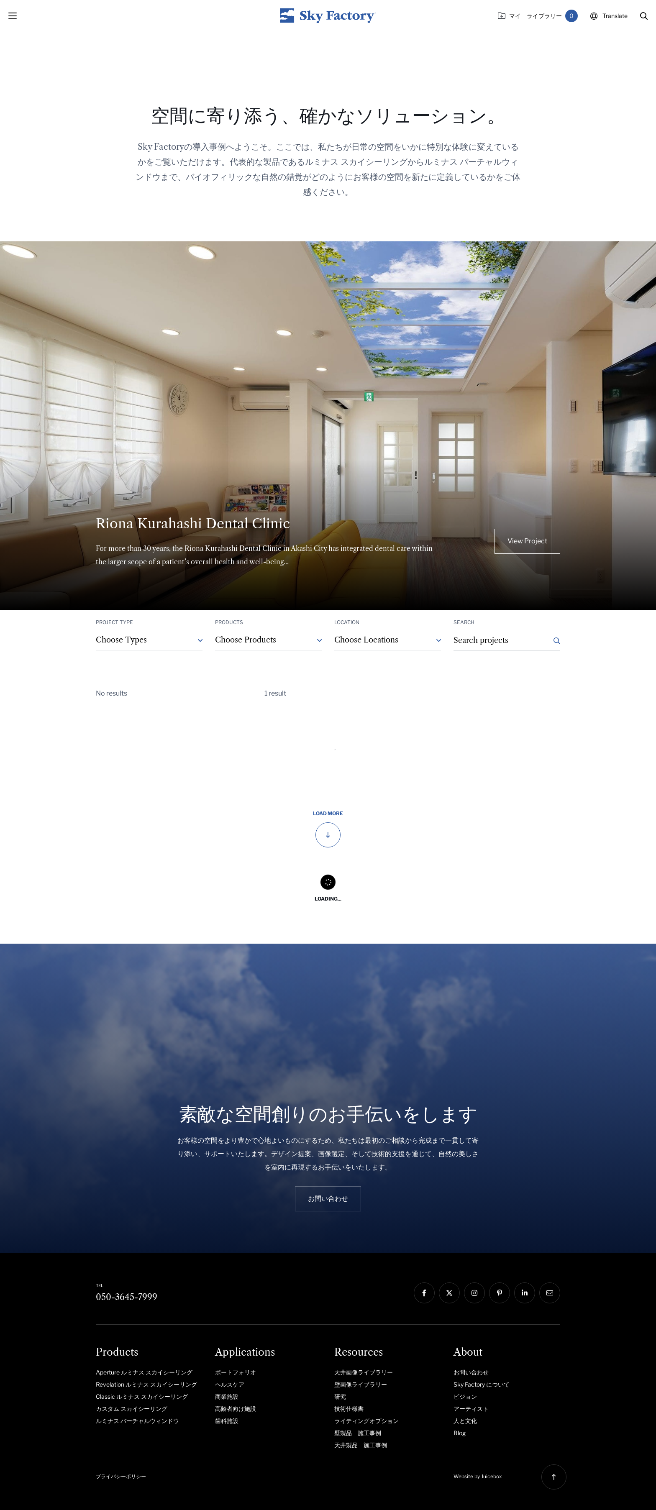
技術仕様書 (349, 1408)
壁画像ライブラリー (360, 1384)
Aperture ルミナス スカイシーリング (144, 1372)
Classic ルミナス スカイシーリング (142, 1396)
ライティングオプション (366, 1420)
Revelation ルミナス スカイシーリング (146, 1384)
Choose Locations (366, 640)
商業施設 (226, 1396)
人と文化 (465, 1420)
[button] (644, 16)
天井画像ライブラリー (363, 1372)
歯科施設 (226, 1420)
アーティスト (471, 1408)
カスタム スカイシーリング (131, 1408)
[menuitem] (149, 1372)
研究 (340, 1396)
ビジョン (465, 1396)
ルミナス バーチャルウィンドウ (137, 1420)
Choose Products (245, 640)
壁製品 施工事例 (357, 1432)
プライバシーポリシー (121, 1476)
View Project (527, 541)
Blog (460, 1432)
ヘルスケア (229, 1384)
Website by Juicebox (478, 1476)
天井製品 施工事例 (360, 1445)
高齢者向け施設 (235, 1408)
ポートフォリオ (235, 1372)
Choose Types (121, 640)
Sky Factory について (482, 1384)
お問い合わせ (471, 1372)
